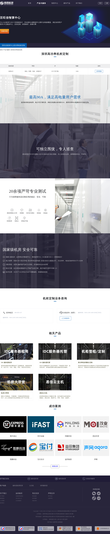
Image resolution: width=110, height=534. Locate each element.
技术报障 (34, 498)
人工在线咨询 (65, 318)
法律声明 (50, 498)
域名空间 (34, 500)
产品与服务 (41, 3)
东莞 (63, 519)
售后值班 (34, 496)
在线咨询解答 (88, 478)
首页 (29, 3)
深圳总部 (51, 519)
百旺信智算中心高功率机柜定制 (13, 45)
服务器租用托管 (18, 485)
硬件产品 (67, 3)
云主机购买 (18, 500)
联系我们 (2, 503)
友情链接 (60, 522)
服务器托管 (32, 478)
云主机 (31, 485)
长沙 (61, 519)
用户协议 (50, 496)
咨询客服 (99, 71)
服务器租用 (60, 478)
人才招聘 (2, 500)
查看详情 (4, 31)
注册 (107, 3)
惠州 (66, 519)
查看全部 (55, 466)
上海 (58, 519)
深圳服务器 (43, 485)
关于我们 (79, 3)
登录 (100, 3)
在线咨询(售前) (19, 496)
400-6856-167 (19, 498)
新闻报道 (2, 498)
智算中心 (55, 3)
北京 (55, 519)
